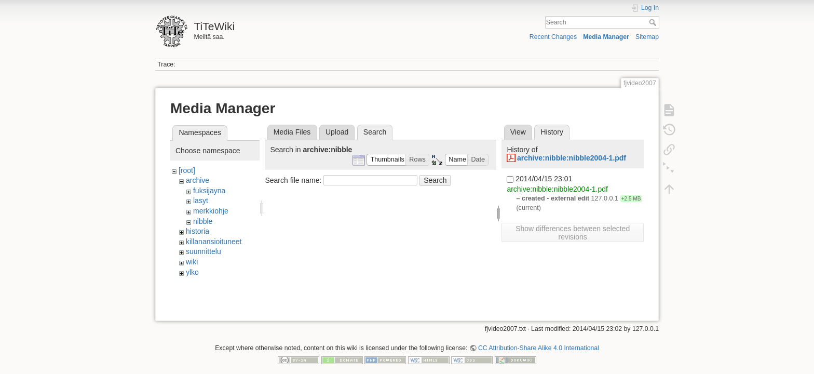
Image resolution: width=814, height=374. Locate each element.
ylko (192, 272)
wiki (192, 262)
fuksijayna (209, 190)
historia (197, 231)
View (518, 132)
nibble (202, 221)
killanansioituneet (213, 241)
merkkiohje (210, 211)
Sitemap (647, 37)
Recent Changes (553, 37)
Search (654, 22)
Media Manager (606, 37)
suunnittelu (203, 251)
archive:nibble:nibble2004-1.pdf (571, 158)
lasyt (200, 200)
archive (197, 180)
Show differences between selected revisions (572, 232)
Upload (336, 132)
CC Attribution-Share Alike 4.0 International (538, 339)
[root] (187, 170)
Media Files (292, 132)
